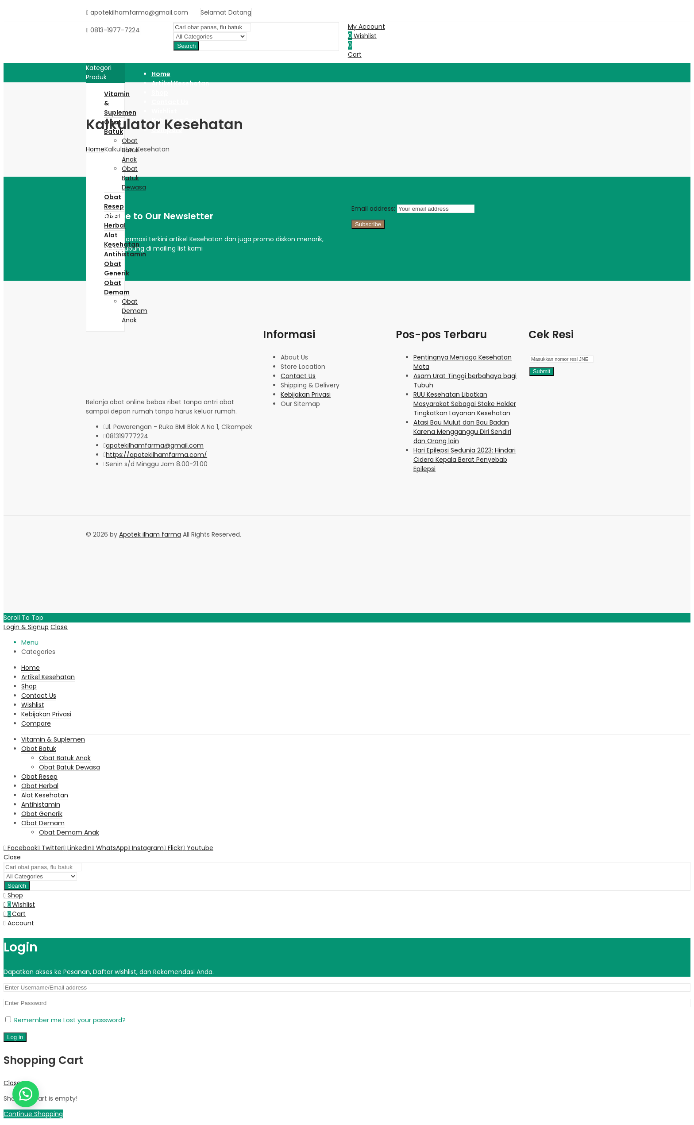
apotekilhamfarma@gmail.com (155, 445)
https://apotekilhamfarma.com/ (156, 454)
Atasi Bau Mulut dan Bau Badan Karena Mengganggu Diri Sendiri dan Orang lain (462, 431)
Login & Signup (26, 626)
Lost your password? (94, 1020)
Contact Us (298, 375)
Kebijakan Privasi (306, 394)
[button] (25, 1094)
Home (95, 149)
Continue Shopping (33, 1114)
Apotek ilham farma (150, 534)
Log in (15, 1037)
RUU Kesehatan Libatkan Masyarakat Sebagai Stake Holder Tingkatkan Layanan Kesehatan (464, 404)
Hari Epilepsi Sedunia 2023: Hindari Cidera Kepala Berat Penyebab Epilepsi (464, 459)
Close (59, 626)
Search (186, 46)
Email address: (374, 208)
